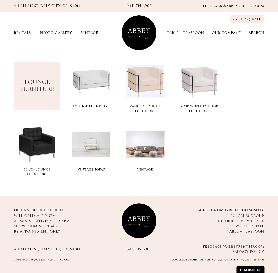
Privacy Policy (248, 251)
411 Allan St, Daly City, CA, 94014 (47, 5)
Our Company (226, 32)
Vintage (89, 32)
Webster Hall (250, 226)
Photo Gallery (55, 32)
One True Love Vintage (239, 221)
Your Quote (247, 19)
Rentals (22, 32)
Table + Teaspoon (185, 32)
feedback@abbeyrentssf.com (233, 5)
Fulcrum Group (247, 215)
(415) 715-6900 (139, 249)
